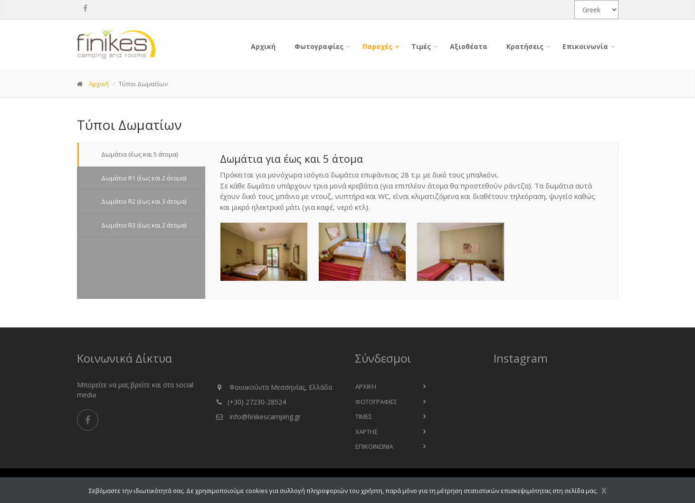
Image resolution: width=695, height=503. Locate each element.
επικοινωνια (374, 446)
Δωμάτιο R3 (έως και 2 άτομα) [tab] (141, 225)
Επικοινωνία (585, 46)
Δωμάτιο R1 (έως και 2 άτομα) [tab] (141, 178)
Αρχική (263, 46)
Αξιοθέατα (468, 46)
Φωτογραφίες (319, 46)
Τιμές (421, 46)
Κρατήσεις (524, 46)
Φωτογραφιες (376, 401)
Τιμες (363, 416)
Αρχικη (365, 386)
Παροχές (377, 46)
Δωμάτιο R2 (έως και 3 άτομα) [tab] (141, 201)
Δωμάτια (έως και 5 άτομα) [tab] (137, 154)
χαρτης (366, 431)
